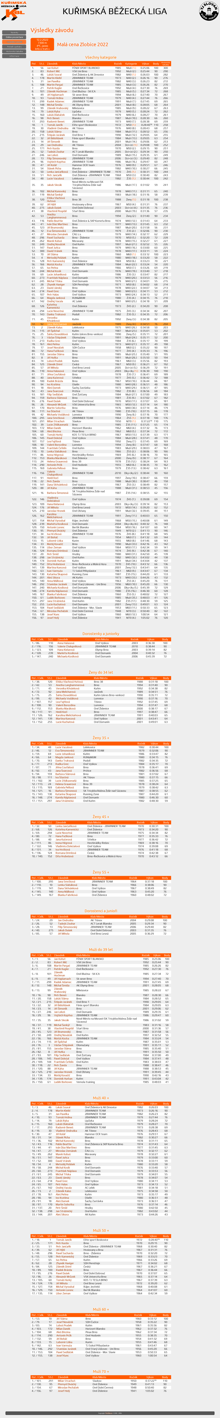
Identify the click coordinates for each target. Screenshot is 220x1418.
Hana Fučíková (55, 350)
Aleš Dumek (54, 387)
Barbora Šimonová (57, 492)
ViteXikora (108, 1413)
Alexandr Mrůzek (56, 404)
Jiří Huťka (52, 357)
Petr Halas (53, 294)
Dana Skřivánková (57, 484)
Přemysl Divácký (56, 530)
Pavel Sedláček (55, 607)
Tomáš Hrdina (55, 98)
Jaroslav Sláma (55, 354)
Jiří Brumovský (55, 227)
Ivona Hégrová (55, 454)
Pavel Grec (53, 291)
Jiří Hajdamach (55, 94)
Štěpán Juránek (56, 134)
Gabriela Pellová (56, 468)
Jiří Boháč (52, 537)
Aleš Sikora (53, 577)
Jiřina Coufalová (56, 374)
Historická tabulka (14, 51)
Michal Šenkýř (55, 194)
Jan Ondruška (54, 145)
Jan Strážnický (55, 557)
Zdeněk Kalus (54, 327)
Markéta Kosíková (57, 523)
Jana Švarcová (55, 391)
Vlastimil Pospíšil (57, 211)
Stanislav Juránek (57, 584)
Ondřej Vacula (55, 301)
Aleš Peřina (53, 344)
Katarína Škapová (57, 574)
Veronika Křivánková (53, 319)
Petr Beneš (53, 118)
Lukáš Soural (54, 74)
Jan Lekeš (52, 155)
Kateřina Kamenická (53, 306)
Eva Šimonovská (56, 230)
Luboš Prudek (54, 360)
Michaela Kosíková (57, 587)
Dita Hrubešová (56, 564)
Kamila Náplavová (57, 590)
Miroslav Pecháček (57, 611)
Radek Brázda (55, 381)
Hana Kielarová (55, 504)
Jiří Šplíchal (53, 330)
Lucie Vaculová (55, 178)
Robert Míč (53, 71)
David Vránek (54, 251)
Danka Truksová (56, 314)
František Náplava (57, 277)
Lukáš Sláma (54, 131)
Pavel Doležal (54, 438)
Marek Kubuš (54, 240)
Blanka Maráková (57, 458)
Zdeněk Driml (54, 364)
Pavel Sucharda (55, 237)
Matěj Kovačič (55, 544)
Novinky (14, 32)
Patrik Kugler (54, 88)
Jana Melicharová (57, 324)
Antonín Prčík (54, 464)
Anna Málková (55, 580)
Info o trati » (42, 48)
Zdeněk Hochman (57, 91)
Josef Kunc (53, 614)
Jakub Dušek (54, 207)
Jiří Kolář (52, 165)
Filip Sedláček (55, 394)
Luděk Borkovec (56, 597)
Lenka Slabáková (56, 451)
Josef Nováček (55, 347)
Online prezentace (14, 37)
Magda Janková (56, 297)
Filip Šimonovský (56, 158)
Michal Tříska (54, 281)
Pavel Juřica (53, 247)
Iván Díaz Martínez (57, 224)
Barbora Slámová (57, 397)
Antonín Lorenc (55, 527)
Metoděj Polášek (56, 257)
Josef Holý (53, 617)
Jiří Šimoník (53, 141)
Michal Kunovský (56, 191)
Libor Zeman (54, 547)
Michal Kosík (54, 271)
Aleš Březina (54, 431)
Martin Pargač (55, 84)
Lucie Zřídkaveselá (57, 424)
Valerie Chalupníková (54, 473)
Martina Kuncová (56, 567)
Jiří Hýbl (51, 204)
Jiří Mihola (53, 367)
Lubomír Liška (55, 540)
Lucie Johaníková (56, 274)
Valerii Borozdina (56, 444)
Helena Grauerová (57, 461)
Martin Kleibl (54, 78)
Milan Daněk (54, 428)
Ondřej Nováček (56, 244)
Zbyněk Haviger (56, 284)
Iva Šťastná (53, 411)
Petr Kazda (53, 148)
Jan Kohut (53, 67)
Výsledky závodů (14, 42)
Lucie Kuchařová (56, 604)
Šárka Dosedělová (57, 334)
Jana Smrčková (55, 417)
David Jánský (54, 287)
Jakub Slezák (54, 184)
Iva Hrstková (54, 534)
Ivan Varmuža (54, 570)
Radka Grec (53, 340)
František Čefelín (56, 448)
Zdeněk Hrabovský (57, 108)
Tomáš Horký (54, 434)
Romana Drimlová (57, 550)
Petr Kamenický (56, 261)
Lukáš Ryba (53, 111)
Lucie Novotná (55, 311)
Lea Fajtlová (54, 441)
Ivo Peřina (52, 267)
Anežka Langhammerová (56, 216)
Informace (14, 56)
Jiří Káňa (52, 488)
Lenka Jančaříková (57, 171)
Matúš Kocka (54, 264)
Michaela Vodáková (58, 414)
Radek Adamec (55, 101)
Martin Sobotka (56, 407)
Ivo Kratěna (53, 384)
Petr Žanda (53, 481)
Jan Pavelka (53, 81)
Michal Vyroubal (56, 520)
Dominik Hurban (56, 560)
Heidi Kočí (52, 477)
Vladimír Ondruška (57, 128)
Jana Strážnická (56, 601)
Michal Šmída (54, 104)
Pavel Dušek (54, 401)
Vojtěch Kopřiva (56, 161)
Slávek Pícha (54, 168)
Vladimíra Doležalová (53, 499)
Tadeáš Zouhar (55, 151)
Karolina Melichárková (54, 516)
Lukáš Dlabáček (56, 114)
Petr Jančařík (54, 175)
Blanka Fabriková (57, 594)
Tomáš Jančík (55, 124)
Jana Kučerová (55, 377)
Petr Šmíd (53, 554)
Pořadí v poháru (14, 46)
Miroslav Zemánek (57, 234)
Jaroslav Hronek (56, 510)
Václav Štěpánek (56, 337)
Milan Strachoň (55, 421)
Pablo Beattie (55, 220)
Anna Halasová (55, 371)
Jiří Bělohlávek (55, 138)
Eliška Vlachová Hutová (69, 681)
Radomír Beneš (55, 121)
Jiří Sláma (52, 254)
